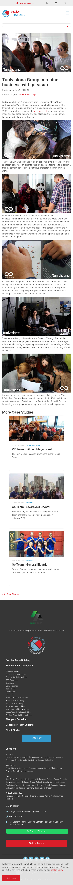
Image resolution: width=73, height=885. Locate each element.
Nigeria (33, 796)
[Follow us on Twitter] (42, 859)
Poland (39, 782)
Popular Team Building (18, 660)
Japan (30, 771)
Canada (9, 757)
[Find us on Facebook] (25, 859)
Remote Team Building (15, 701)
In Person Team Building (15, 706)
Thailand (54, 768)
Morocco (40, 796)
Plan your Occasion (16, 719)
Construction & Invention (15, 674)
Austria (62, 782)
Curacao (41, 760)
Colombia (49, 760)
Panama (59, 757)
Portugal (18, 785)
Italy (7, 779)
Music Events (11, 692)
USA (19, 757)
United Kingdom (29, 779)
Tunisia (27, 796)
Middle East (18, 796)
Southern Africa (57, 796)
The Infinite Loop (27, 94)
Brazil (23, 757)
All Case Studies (10, 594)
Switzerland (54, 782)
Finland (50, 779)
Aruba (25, 760)
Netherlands (41, 779)
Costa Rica (32, 760)
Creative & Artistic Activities (17, 677)
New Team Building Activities (17, 709)
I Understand (11, 879)
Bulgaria (63, 779)
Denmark (22, 788)
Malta (8, 788)
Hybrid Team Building (14, 703)
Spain (37, 788)
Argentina (35, 757)
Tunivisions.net (39, 111)
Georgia (46, 782)
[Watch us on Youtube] (47, 859)
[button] (36, 25)
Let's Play (36, 738)
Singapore (33, 768)
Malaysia (14, 768)
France (56, 779)
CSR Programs (12, 680)
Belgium (25, 782)
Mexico (43, 757)
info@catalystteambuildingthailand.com (27, 811)
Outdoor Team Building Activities (19, 715)
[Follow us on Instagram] (31, 859)
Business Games (12, 671)
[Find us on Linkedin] (36, 859)
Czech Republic (51, 785)
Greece (25, 785)
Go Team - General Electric (30, 564)
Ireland (19, 782)
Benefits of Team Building (20, 724)
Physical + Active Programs (17, 698)
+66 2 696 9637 (27, 3)
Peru (14, 757)
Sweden (49, 788)
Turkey (12, 779)
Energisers (10, 683)
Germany (30, 788)
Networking (10, 695)
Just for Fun (10, 689)
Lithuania (32, 785)
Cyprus (32, 782)
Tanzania (9, 799)
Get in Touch (36, 843)
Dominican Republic (14, 760)
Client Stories (13, 730)
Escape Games (12, 686)
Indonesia (42, 768)
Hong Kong (23, 768)
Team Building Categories (19, 665)
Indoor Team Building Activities (18, 712)
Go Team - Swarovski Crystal (31, 507)
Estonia (19, 779)
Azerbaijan (10, 785)
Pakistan (9, 796)
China (8, 768)
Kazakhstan (10, 782)
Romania (40, 785)
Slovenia (62, 785)
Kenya (47, 796)
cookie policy (57, 870)
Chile (29, 757)
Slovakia (14, 788)
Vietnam (24, 771)
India (48, 768)
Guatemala (51, 757)
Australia (16, 771)
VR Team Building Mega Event (32, 449)
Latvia (42, 788)
